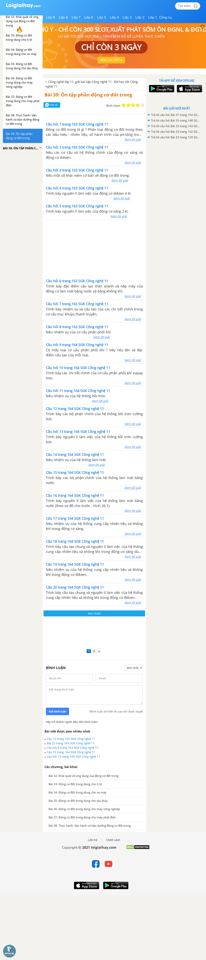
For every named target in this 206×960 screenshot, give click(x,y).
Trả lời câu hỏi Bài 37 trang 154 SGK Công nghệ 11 (176, 115)
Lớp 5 (101, 17)
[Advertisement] (94, 249)
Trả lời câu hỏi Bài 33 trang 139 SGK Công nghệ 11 (176, 137)
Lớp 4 (114, 17)
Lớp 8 (63, 17)
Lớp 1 (152, 17)
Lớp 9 (50, 17)
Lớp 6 (88, 17)
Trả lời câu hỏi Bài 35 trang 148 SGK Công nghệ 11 (176, 120)
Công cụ (165, 17)
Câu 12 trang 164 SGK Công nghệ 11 (71, 739)
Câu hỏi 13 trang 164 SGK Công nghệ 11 (73, 756)
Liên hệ (92, 840)
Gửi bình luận (57, 711)
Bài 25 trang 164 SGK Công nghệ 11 (70, 743)
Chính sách (113, 840)
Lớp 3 (127, 17)
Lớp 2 (139, 17)
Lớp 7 (76, 17)
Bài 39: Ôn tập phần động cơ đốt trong (88, 94)
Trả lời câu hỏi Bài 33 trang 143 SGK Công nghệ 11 (176, 126)
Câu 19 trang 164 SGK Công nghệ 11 (71, 752)
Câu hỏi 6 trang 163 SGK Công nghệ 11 (72, 748)
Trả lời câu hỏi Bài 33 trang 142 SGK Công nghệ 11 (176, 132)
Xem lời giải (132, 139)
